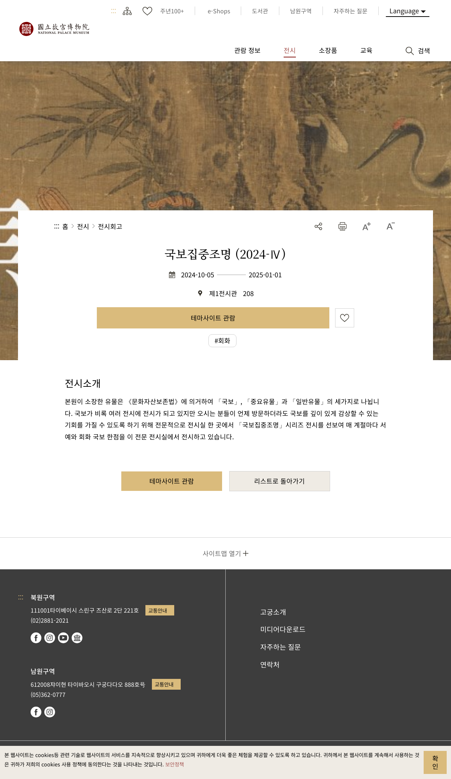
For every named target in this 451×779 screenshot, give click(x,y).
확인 (435, 762)
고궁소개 (273, 612)
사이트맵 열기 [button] (222, 553)
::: (113, 10)
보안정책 (174, 764)
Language (404, 10)
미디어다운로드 (283, 629)
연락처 (270, 664)
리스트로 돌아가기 (279, 480)
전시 (83, 226)
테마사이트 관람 (213, 317)
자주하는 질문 (280, 647)
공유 (318, 226)
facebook (36, 637)
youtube (63, 637)
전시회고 (110, 226)
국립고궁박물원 (54, 29)
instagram (49, 637)
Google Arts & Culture (77, 637)
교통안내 (157, 610)
